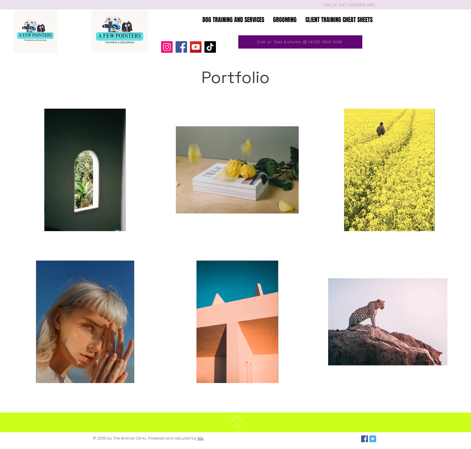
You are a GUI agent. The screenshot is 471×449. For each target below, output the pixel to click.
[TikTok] (210, 47)
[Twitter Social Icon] (372, 438)
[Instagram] (167, 47)
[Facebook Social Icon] (364, 438)
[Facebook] (181, 47)
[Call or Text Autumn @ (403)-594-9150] (300, 42)
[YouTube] (195, 47)
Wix (200, 438)
